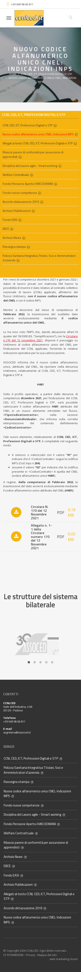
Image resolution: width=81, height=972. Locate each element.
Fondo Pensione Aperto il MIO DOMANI (28, 183)
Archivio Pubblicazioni (17, 210)
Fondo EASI (10, 219)
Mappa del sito (47, 955)
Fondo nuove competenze (20, 192)
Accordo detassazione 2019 (21, 201)
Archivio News (12, 237)
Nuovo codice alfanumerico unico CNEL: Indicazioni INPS (42, 80)
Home (12, 74)
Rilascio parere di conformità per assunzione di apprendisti (33, 154)
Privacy (30, 955)
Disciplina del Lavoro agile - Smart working (30, 165)
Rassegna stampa (14, 246)
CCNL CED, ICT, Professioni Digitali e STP (46, 74)
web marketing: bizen (64, 959)
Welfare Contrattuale (16, 174)
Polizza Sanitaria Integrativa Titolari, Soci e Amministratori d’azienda (39, 257)
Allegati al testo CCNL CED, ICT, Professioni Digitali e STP (38, 143)
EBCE (6, 228)
